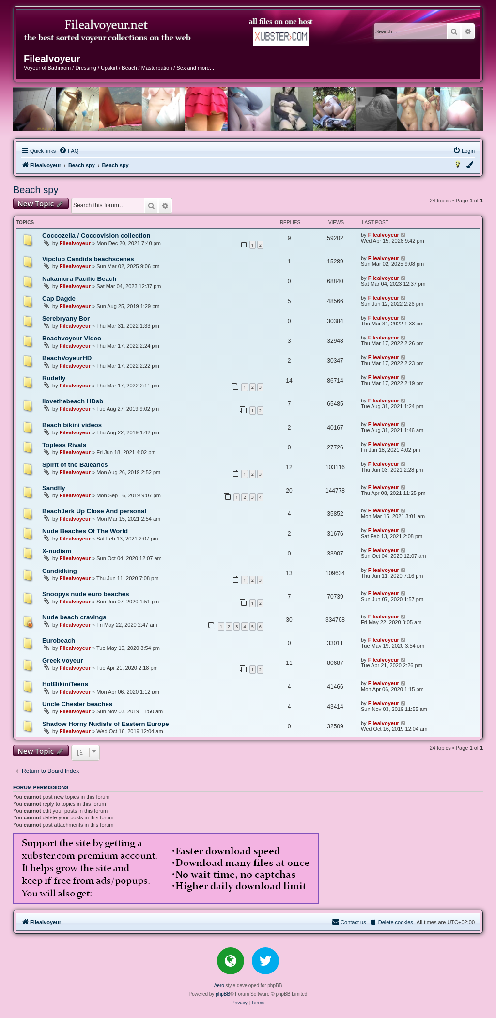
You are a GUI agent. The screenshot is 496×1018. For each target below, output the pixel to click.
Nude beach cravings (74, 617)
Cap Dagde (59, 298)
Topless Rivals (64, 444)
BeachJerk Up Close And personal (94, 511)
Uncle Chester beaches (77, 704)
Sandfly (53, 488)
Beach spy (35, 190)
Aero (219, 985)
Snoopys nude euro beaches (85, 594)
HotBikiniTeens (65, 684)
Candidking (59, 570)
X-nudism (56, 551)
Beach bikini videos (72, 425)
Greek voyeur (62, 660)
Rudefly (53, 378)
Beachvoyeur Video (71, 338)
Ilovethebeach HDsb (72, 401)
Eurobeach (58, 640)
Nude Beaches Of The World (85, 531)
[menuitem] (68, 150)
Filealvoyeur (75, 243)
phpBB (223, 994)
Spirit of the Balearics (75, 464)
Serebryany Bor (66, 318)
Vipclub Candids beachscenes (88, 258)
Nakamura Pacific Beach (79, 278)
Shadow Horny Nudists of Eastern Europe (105, 723)
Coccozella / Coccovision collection (96, 235)
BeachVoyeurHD (67, 358)
